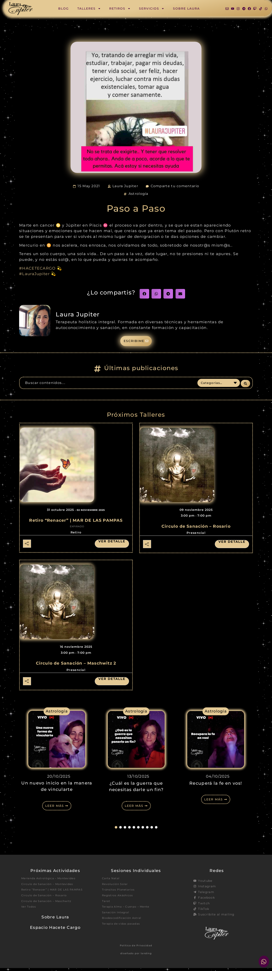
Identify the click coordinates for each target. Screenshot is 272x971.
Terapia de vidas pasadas (123, 931)
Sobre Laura (186, 8)
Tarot (106, 906)
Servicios (151, 8)
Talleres (89, 8)
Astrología (138, 194)
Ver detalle (109, 544)
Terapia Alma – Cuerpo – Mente (129, 913)
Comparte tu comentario (175, 186)
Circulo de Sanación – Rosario (196, 528)
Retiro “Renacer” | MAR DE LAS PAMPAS (76, 522)
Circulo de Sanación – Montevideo (51, 888)
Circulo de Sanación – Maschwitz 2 (76, 665)
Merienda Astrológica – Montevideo (52, 881)
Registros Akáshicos (119, 900)
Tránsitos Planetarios (120, 894)
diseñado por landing (136, 956)
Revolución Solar (117, 888)
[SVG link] (20, 8)
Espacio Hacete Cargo (55, 937)
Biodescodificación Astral (124, 925)
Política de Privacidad (136, 948)
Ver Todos (29, 916)
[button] (144, 294)
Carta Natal (112, 881)
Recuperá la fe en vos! (215, 785)
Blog (63, 8)
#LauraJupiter (34, 273)
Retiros (119, 8)
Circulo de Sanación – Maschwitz (49, 910)
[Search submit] (245, 385)
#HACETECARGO (37, 268)
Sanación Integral (117, 919)
